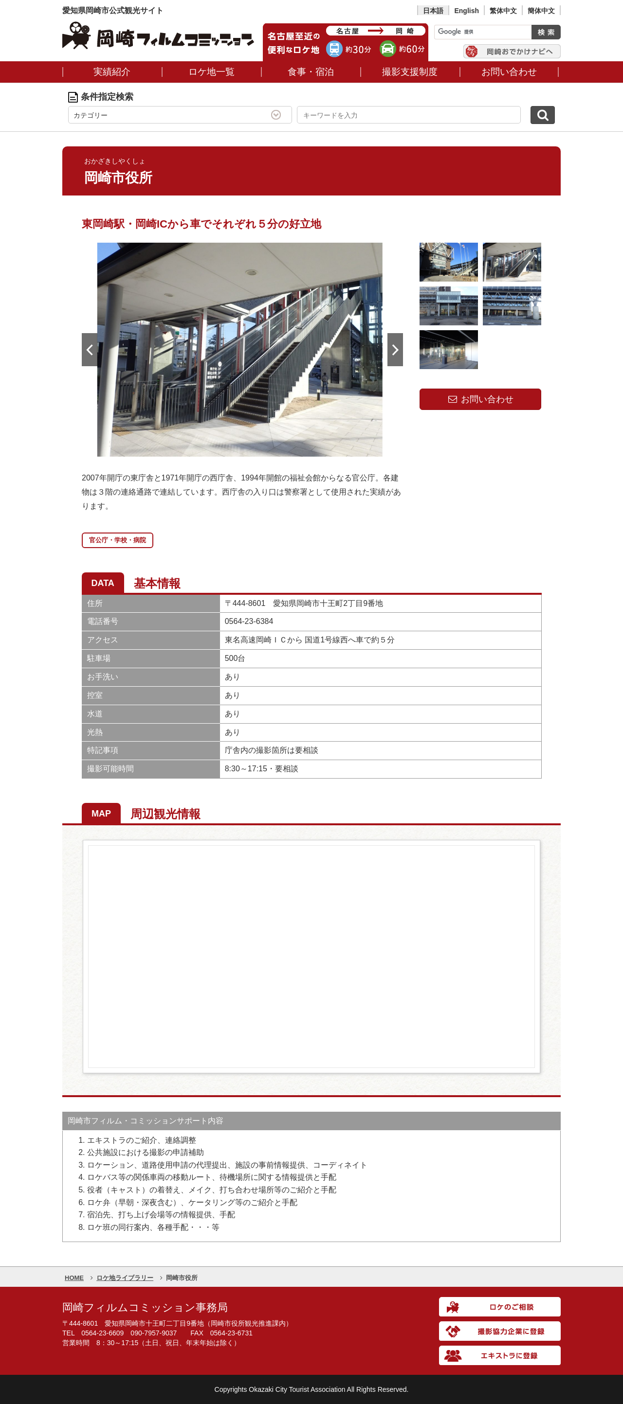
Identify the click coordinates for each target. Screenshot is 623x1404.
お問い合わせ (480, 399)
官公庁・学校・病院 (117, 540)
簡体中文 (541, 11)
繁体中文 (503, 11)
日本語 (433, 11)
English (466, 11)
